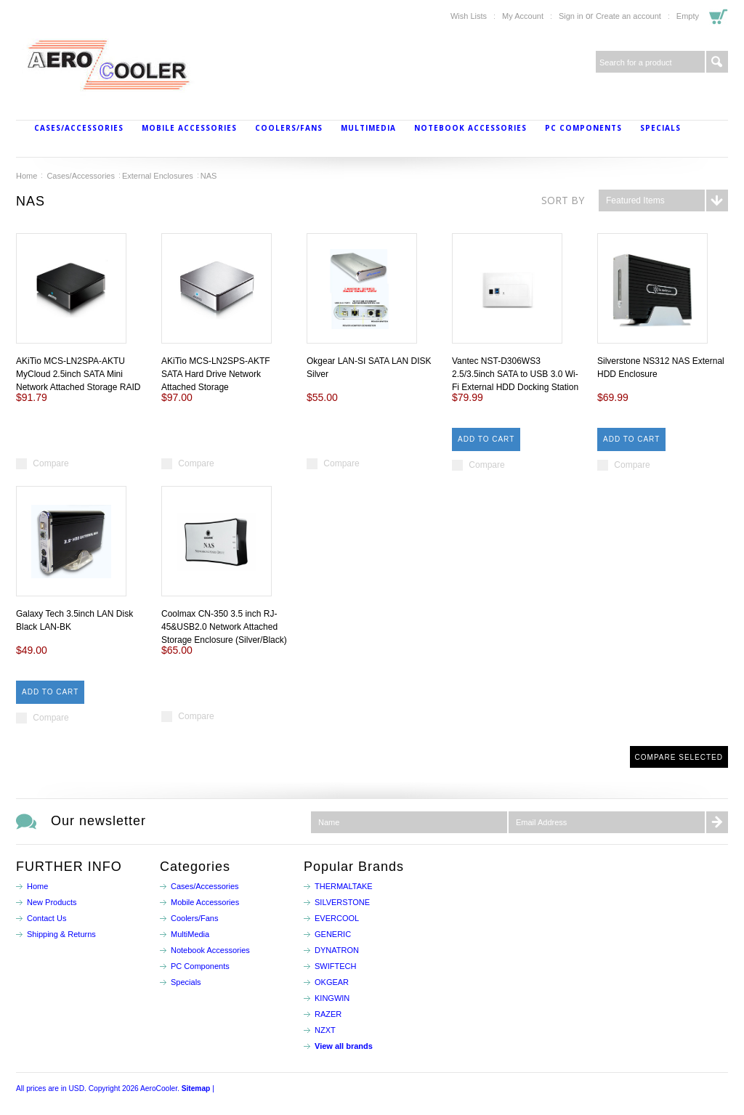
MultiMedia (368, 128)
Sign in (571, 16)
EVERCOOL (337, 918)
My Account (522, 16)
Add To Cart (486, 439)
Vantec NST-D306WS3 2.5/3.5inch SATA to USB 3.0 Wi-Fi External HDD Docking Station (515, 374)
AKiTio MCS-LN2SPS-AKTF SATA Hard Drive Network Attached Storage (215, 374)
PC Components (583, 128)
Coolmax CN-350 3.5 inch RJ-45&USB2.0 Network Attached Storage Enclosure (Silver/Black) (224, 627)
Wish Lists (468, 16)
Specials (660, 128)
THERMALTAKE (344, 886)
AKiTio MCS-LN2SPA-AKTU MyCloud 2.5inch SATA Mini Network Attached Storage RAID (78, 374)
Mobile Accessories (189, 128)
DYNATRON (337, 950)
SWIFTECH (335, 966)
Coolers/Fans (289, 128)
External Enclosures (157, 175)
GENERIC (333, 934)
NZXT (325, 1030)
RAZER (328, 1014)
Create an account (628, 16)
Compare (50, 463)
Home (26, 175)
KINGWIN (332, 998)
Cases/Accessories (79, 128)
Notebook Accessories (470, 128)
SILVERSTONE (342, 902)
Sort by (562, 200)
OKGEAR (332, 982)
